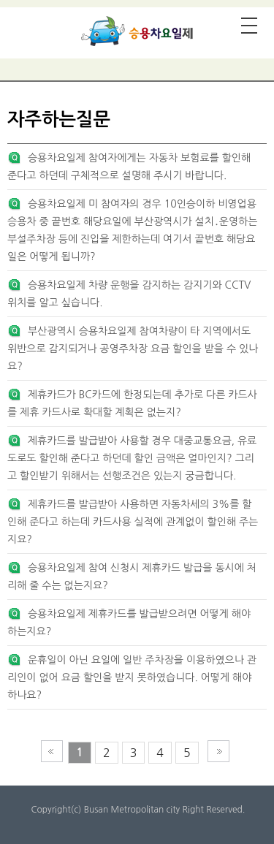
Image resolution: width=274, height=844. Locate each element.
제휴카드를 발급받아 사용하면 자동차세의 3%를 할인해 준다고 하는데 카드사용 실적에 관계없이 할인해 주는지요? (132, 521)
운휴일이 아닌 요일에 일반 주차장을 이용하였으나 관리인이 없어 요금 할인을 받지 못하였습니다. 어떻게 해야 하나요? (131, 677)
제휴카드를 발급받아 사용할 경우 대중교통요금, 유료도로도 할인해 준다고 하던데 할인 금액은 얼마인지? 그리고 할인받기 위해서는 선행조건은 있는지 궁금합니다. (131, 458)
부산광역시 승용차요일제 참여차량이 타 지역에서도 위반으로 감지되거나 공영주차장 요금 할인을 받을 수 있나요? (132, 348)
